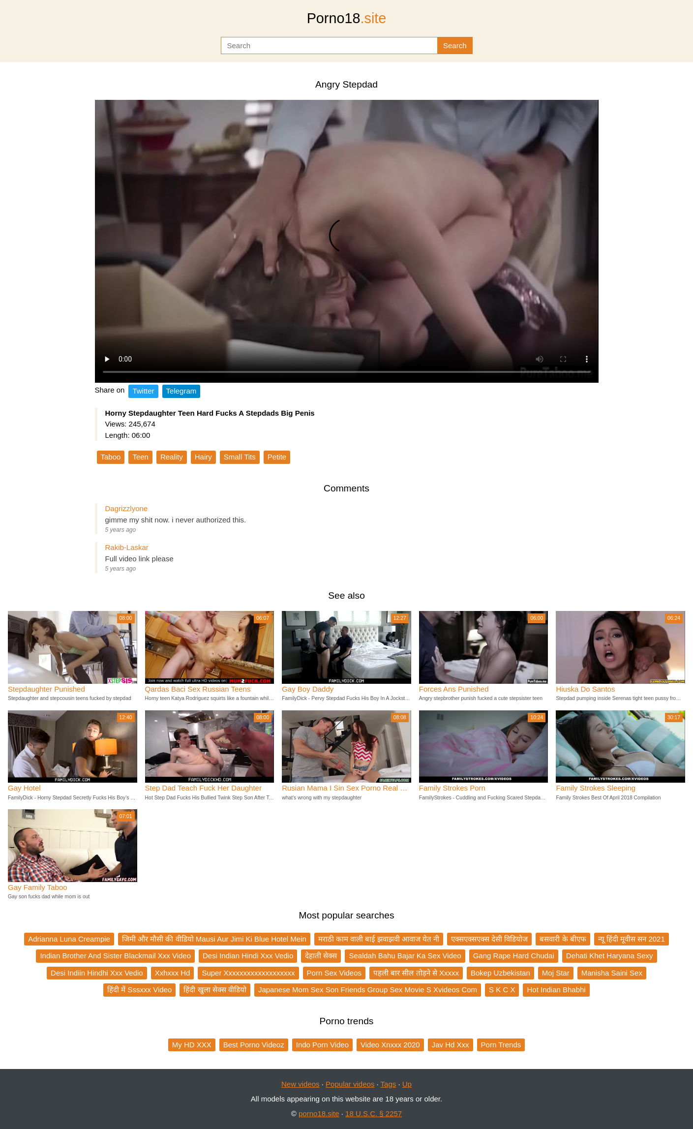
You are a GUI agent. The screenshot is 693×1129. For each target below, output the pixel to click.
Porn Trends (501, 1044)
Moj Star (556, 973)
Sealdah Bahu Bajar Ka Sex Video (405, 955)
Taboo (111, 457)
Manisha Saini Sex (611, 973)
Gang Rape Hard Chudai (513, 955)
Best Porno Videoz (253, 1044)
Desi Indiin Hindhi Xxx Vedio (97, 973)
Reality (171, 457)
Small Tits (240, 457)
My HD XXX (191, 1044)
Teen (140, 457)
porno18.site (319, 1113)
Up (407, 1084)
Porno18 (347, 18)
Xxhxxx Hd (172, 973)
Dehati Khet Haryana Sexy (609, 955)
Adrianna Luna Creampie (69, 939)
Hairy (203, 457)
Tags (388, 1084)
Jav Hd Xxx (450, 1044)
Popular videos (350, 1084)
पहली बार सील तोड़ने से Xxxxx (416, 973)
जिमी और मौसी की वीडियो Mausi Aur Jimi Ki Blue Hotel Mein (214, 939)
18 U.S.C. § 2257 (373, 1113)
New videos (300, 1084)
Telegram (181, 391)
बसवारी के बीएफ (563, 939)
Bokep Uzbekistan (500, 973)
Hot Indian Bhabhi (556, 989)
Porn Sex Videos (334, 973)
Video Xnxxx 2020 (390, 1044)
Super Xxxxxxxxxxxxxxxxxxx (248, 973)
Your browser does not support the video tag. (347, 241)
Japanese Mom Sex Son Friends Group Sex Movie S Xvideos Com (367, 989)
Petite (277, 457)
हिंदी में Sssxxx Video (139, 989)
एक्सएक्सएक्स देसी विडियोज (489, 939)
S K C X (502, 989)
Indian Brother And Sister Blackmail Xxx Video (115, 955)
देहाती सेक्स (321, 955)
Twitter (143, 391)
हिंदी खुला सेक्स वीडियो (214, 989)
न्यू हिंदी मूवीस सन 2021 (631, 939)
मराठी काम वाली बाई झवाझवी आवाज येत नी (378, 939)
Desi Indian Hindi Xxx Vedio (248, 955)
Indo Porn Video (322, 1044)
